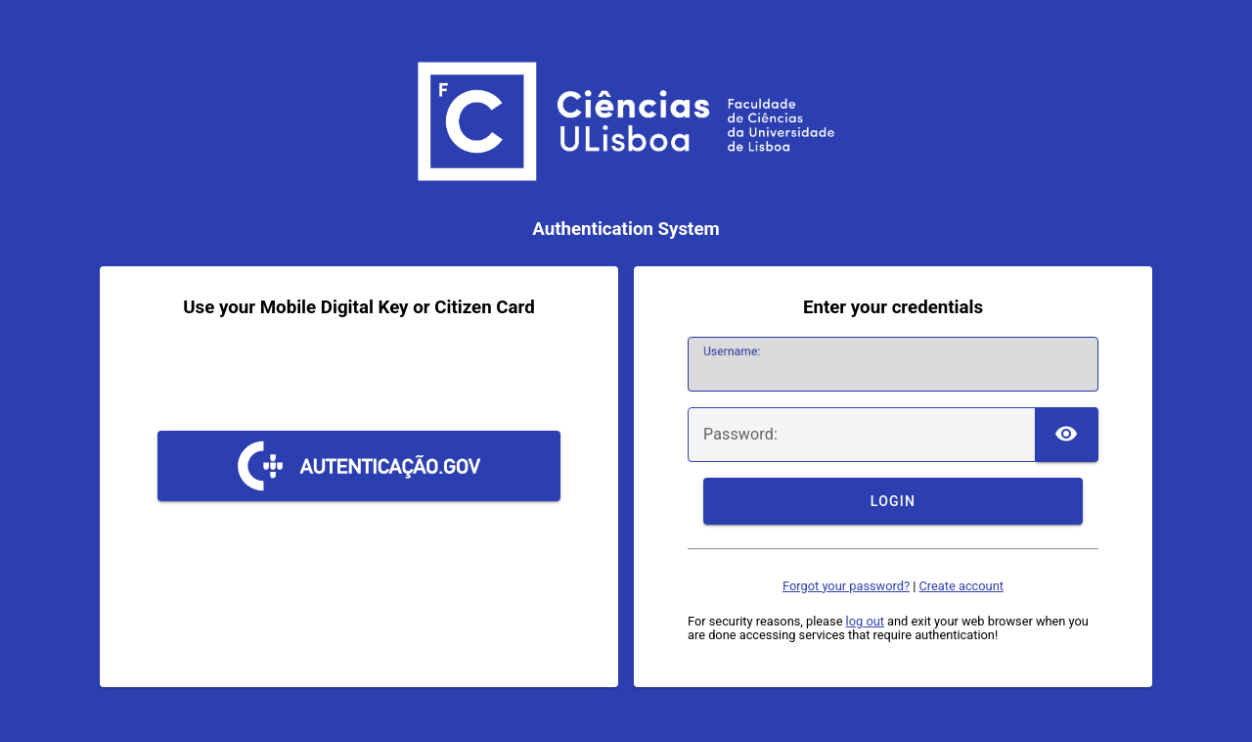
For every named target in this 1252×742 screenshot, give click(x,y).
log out (865, 621)
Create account (960, 586)
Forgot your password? (846, 586)
